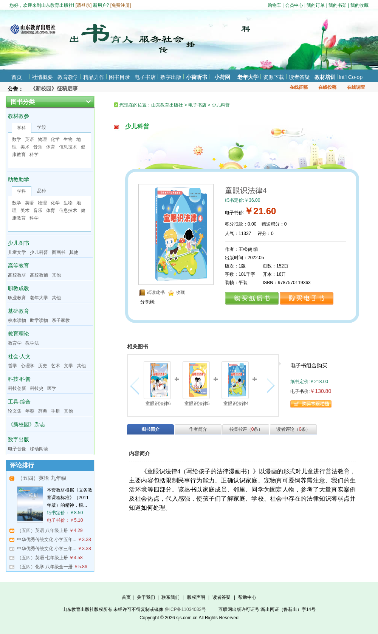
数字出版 (170, 77)
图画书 (58, 252)
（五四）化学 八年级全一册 (45, 566)
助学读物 (39, 320)
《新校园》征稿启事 (54, 88)
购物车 (274, 5)
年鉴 (29, 411)
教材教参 (18, 116)
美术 (24, 147)
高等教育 (18, 266)
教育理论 (18, 334)
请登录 (83, 5)
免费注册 (121, 5)
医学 (51, 388)
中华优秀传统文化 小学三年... (46, 548)
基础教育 (18, 311)
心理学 (27, 365)
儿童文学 (17, 252)
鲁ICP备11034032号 (185, 609)
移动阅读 (39, 449)
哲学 (12, 365)
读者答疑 (299, 77)
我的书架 (337, 5)
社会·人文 (19, 356)
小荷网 (222, 77)
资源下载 (273, 77)
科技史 (36, 388)
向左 (136, 385)
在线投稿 (327, 87)
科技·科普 (19, 379)
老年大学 (248, 77)
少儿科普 (39, 252)
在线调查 (356, 87)
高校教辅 (39, 275)
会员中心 (294, 5)
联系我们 (170, 597)
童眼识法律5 (197, 403)
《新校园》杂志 (26, 424)
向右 (269, 385)
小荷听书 (196, 77)
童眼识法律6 (158, 403)
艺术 (55, 365)
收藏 (180, 292)
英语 (29, 139)
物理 (42, 139)
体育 (50, 147)
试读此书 (156, 292)
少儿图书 (18, 243)
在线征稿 (299, 87)
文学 (68, 365)
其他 (73, 252)
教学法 (32, 343)
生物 (68, 139)
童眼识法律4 (236, 403)
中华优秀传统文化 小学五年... (46, 539)
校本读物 (17, 320)
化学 (55, 139)
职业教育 (17, 297)
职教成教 (18, 288)
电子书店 (145, 77)
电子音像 (17, 449)
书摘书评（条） (246, 429)
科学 (34, 154)
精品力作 (93, 77)
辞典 (42, 411)
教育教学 (68, 77)
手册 (55, 411)
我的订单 (316, 5)
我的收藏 (359, 5)
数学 (16, 139)
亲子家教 (61, 320)
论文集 (15, 411)
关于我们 (146, 597)
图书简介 (150, 429)
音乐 (37, 147)
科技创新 (17, 388)
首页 (16, 77)
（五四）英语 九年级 (42, 478)
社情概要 (42, 77)
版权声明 (196, 597)
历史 (42, 365)
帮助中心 (247, 597)
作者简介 (198, 429)
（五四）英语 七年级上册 (42, 557)
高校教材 (17, 275)
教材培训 (325, 77)
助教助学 (18, 179)
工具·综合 (19, 402)
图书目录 (119, 77)
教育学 (15, 343)
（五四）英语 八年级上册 (42, 530)
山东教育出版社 (167, 105)
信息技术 (68, 147)
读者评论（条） (293, 429)
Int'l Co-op (351, 77)
